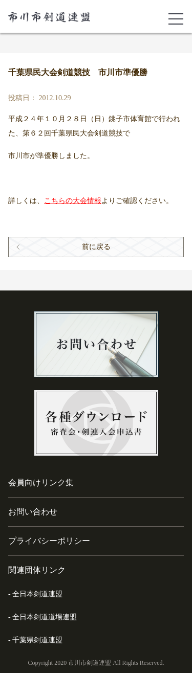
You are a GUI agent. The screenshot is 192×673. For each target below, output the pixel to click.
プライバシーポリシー (49, 540)
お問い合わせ (32, 511)
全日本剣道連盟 (37, 594)
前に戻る (96, 247)
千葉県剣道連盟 (37, 640)
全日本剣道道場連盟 (44, 617)
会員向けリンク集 (41, 482)
